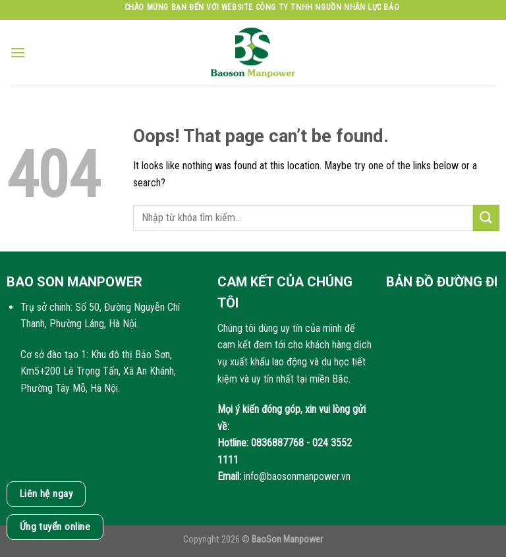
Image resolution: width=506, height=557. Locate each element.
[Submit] (486, 217)
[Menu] (18, 52)
